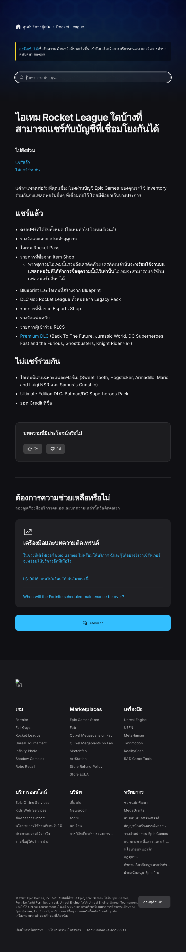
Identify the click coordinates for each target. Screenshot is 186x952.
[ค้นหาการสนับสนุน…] (92, 77)
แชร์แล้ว (22, 162)
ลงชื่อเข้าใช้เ (29, 48)
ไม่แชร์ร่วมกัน (27, 169)
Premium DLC (34, 336)
